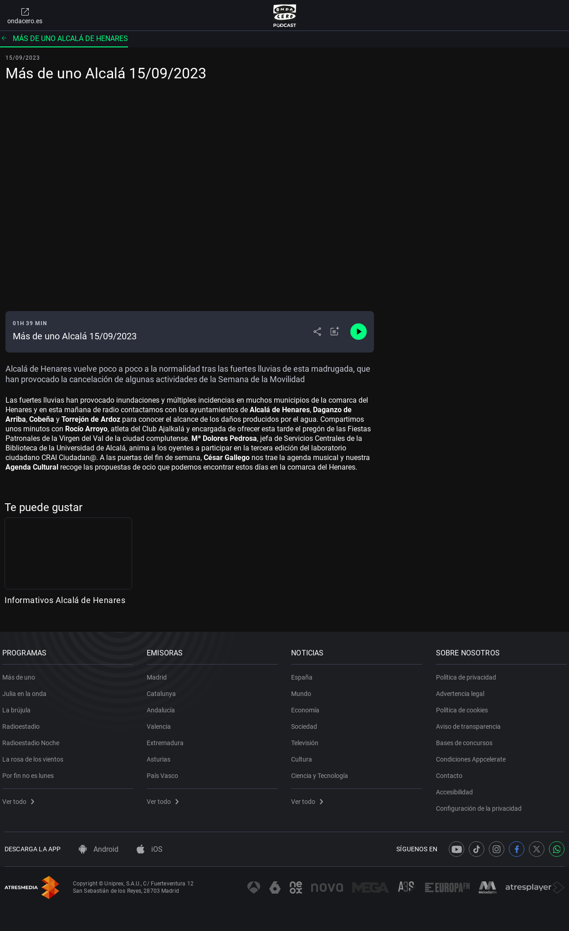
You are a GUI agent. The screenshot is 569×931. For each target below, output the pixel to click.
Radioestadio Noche (33, 739)
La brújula (19, 707)
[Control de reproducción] (358, 331)
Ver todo (20, 798)
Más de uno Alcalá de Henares (64, 38)
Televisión (307, 739)
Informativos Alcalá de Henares (65, 600)
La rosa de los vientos (35, 756)
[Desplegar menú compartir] (317, 331)
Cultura (304, 756)
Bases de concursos (466, 739)
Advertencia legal (462, 690)
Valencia (161, 723)
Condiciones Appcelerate (473, 756)
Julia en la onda (27, 690)
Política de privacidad (468, 674)
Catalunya (163, 690)
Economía (308, 707)
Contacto (451, 772)
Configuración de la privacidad (481, 805)
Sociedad (307, 723)
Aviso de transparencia (470, 723)
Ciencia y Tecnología (322, 772)
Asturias (161, 756)
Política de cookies (464, 707)
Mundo (304, 690)
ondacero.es (24, 15)
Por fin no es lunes (30, 772)
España (304, 674)
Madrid (159, 674)
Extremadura (167, 739)
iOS (150, 849)
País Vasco (164, 772)
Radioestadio (23, 723)
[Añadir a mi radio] (335, 331)
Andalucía (163, 707)
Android (98, 849)
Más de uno (21, 674)
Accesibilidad (456, 789)
